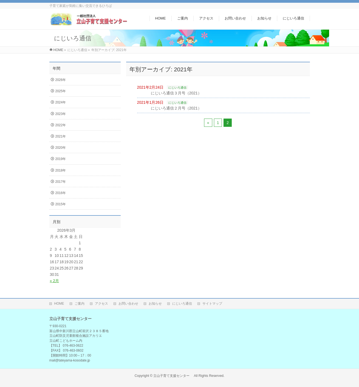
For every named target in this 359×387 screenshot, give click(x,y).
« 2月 (54, 281)
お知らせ (155, 303)
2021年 (60, 136)
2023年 (60, 114)
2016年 (60, 193)
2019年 (60, 159)
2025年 (60, 91)
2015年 (60, 204)
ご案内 (79, 303)
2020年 (60, 148)
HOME (59, 303)
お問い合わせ (128, 303)
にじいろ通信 (177, 87)
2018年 (60, 170)
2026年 (60, 80)
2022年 (60, 125)
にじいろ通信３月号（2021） (176, 93)
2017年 (60, 182)
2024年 (60, 102)
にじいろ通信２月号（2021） (176, 108)
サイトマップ (212, 303)
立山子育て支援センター (173, 376)
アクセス (101, 303)
